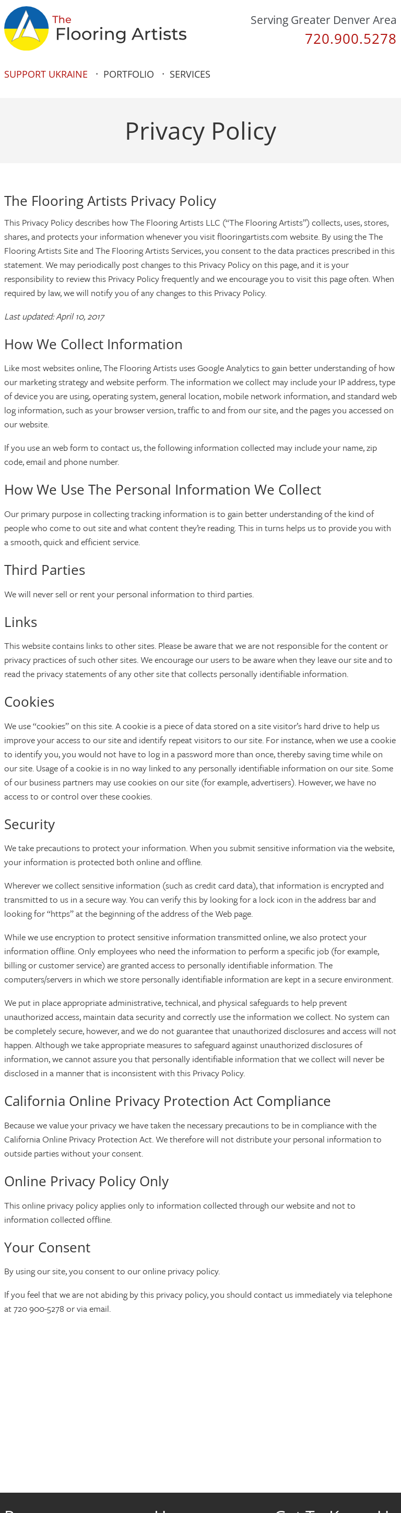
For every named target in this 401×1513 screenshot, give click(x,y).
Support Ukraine (46, 74)
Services (190, 74)
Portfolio (128, 74)
